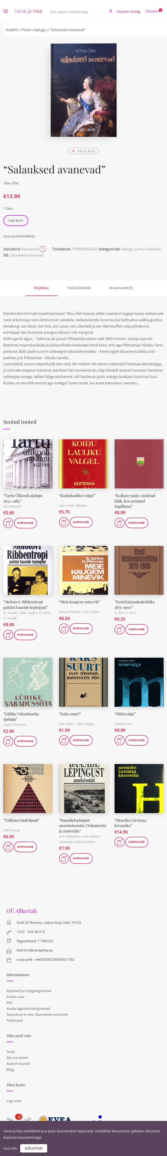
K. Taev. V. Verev (125, 612)
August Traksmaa (14, 723)
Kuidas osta (15, 994)
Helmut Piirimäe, (71, 611)
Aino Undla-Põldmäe (73, 505)
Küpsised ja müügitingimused (29, 989)
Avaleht (12, 29)
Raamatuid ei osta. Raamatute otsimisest (37, 1012)
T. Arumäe (10, 617)
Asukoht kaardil (18, 1061)
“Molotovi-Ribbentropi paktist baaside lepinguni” (25, 603)
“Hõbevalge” (125, 712)
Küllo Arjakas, (29, 612)
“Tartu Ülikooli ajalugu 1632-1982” (23, 498)
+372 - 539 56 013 (31, 930)
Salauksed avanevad (26, 255)
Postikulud (15, 1018)
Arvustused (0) (121, 287)
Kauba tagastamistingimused (28, 1006)
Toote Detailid (78, 287)
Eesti (139, 249)
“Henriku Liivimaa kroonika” (131, 821)
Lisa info (10, 1148)
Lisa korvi (15, 220)
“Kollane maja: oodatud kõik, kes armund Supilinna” (139, 498)
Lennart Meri (123, 723)
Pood (26, 29)
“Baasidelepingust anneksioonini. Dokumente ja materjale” (83, 824)
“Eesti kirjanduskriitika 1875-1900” (135, 603)
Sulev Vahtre (91, 611)
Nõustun (34, 1148)
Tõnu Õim (10, 183)
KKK (10, 1000)
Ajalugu (40, 29)
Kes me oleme (17, 1055)
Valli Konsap (11, 829)
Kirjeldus (41, 287)
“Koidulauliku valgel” (77, 495)
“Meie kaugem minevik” (80, 601)
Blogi (10, 1067)
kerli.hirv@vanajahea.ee (35, 948)
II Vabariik (153, 249)
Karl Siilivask (12, 506)
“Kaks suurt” (70, 712)
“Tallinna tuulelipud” (21, 818)
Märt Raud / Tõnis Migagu (76, 723)
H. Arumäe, (11, 612)
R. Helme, (45, 612)
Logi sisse (14, 1099)
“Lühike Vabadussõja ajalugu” (21, 715)
